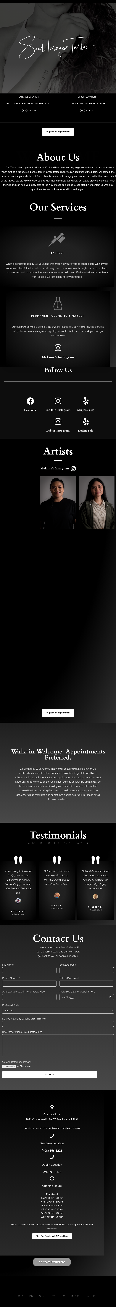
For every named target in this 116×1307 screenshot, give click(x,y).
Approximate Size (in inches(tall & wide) (23, 991)
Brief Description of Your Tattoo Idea (22, 1032)
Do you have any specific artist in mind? (24, 1018)
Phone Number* (11, 978)
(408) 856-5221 (52, 1150)
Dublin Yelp (85, 431)
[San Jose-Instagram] (58, 401)
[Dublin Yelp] (86, 421)
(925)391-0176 (87, 110)
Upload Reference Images (16, 1062)
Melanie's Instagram (58, 357)
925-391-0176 (52, 1172)
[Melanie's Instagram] (58, 348)
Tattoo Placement (69, 978)
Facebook (30, 410)
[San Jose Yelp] (86, 401)
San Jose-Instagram (58, 410)
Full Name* (8, 964)
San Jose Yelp (85, 410)
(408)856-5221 (29, 110)
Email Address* (68, 964)
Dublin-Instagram (57, 431)
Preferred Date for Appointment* (77, 991)
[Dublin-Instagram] (58, 421)
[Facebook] (30, 401)
